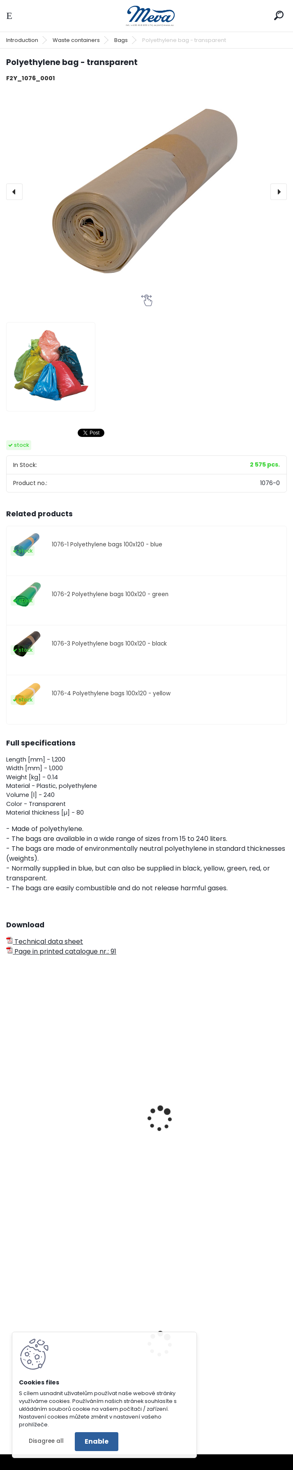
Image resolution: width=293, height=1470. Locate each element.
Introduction (22, 40)
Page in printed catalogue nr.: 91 (61, 951)
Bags (121, 40)
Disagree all (46, 1441)
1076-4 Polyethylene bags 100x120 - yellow (111, 693)
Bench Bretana (179, 1378)
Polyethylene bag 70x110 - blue (203, 1142)
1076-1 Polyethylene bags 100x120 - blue (107, 544)
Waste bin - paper (41, 1142)
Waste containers (76, 40)
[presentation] (14, 191)
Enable (96, 1441)
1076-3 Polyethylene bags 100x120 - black (109, 644)
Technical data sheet (44, 941)
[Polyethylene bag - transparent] (146, 192)
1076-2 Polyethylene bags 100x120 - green (110, 594)
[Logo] (146, 15)
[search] (279, 15)
